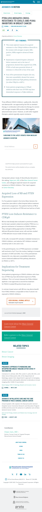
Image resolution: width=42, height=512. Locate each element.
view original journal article (19, 301)
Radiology (17, 385)
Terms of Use (21, 454)
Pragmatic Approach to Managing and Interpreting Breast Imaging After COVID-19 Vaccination (18, 369)
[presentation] (19, 155)
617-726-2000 (33, 479)
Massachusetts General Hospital (7, 2)
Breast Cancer (7, 13)
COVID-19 (11, 385)
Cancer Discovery (18, 36)
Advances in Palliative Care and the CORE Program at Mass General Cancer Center (17, 400)
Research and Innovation (26, 385)
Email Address (9, 147)
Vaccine (34, 385)
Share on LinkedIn (16, 30)
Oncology (28, 13)
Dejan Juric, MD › (11, 432)
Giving (21, 446)
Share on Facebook (12, 30)
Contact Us (21, 458)
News (21, 450)
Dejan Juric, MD (14, 180)
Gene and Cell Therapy (7, 413)
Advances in (11, 7)
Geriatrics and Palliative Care (20, 413)
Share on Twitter (8, 30)
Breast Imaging (18, 13)
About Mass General (21, 442)
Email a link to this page (3, 30)
